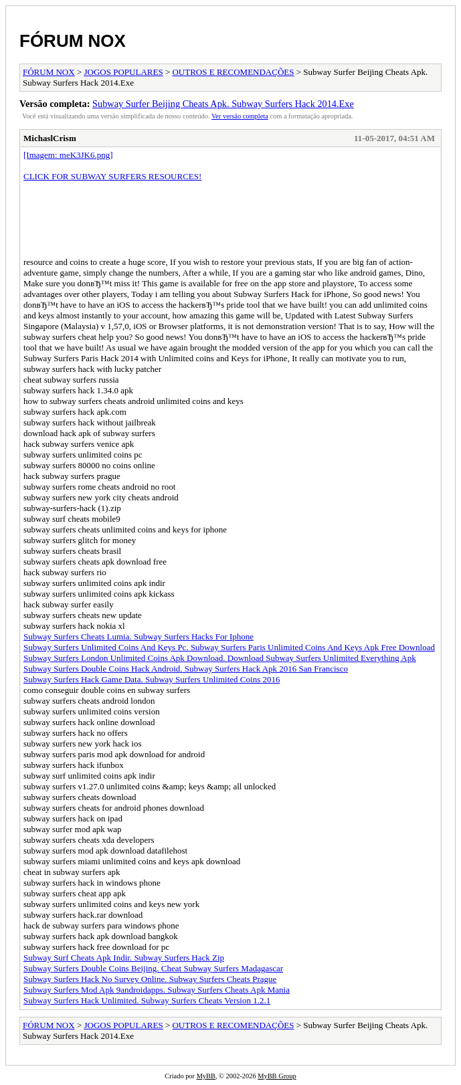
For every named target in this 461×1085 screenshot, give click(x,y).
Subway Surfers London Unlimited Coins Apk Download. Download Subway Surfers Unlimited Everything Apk (219, 658)
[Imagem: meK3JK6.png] (68, 155)
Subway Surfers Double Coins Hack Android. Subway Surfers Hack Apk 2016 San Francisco (185, 669)
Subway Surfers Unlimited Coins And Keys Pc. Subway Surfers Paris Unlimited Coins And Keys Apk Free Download (229, 647)
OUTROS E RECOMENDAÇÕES (233, 72)
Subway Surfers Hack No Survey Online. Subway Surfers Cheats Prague (149, 979)
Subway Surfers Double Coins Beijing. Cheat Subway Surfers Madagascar (153, 968)
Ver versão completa (239, 116)
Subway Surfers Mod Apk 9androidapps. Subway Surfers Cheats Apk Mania (156, 990)
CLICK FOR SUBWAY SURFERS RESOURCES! (112, 176)
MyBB (206, 1076)
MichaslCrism (49, 138)
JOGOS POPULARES (123, 72)
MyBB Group (277, 1076)
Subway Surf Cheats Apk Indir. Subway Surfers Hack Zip (123, 958)
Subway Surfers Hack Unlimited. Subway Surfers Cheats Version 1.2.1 (146, 1000)
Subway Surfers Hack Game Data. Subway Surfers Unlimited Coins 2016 (151, 679)
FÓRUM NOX (72, 41)
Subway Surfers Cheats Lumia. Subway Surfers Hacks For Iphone (138, 636)
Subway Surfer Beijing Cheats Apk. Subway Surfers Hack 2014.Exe (223, 103)
